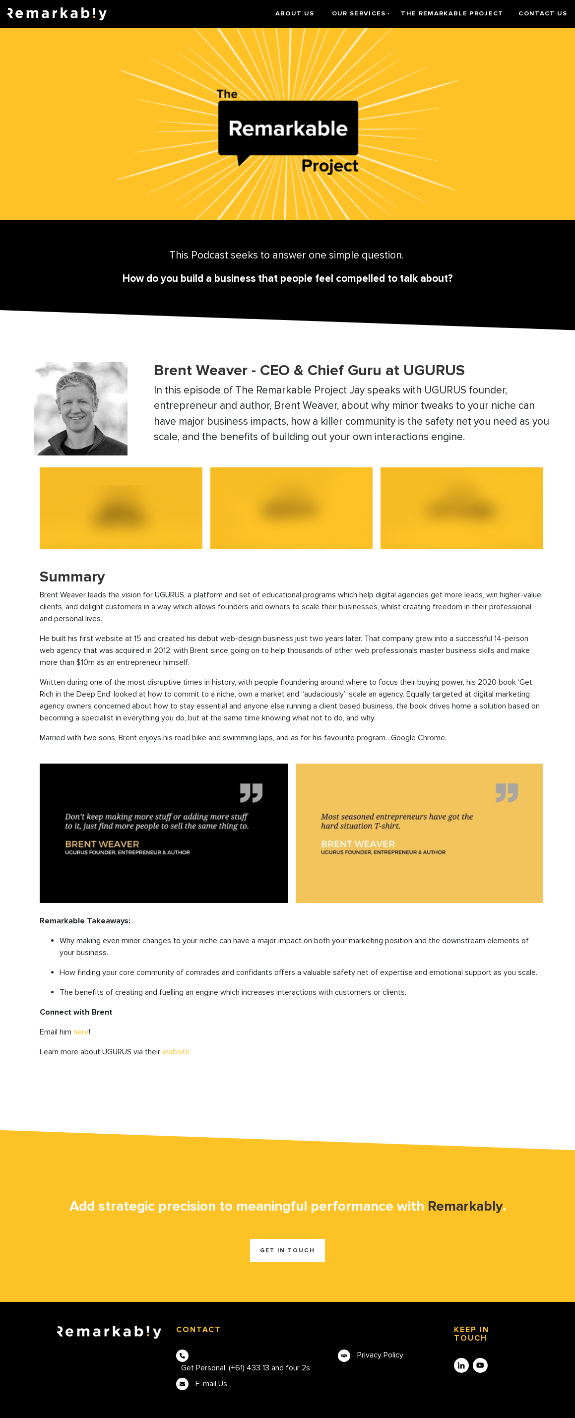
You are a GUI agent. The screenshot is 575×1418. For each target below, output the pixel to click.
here (81, 1032)
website (176, 1052)
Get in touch (287, 1250)
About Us (295, 13)
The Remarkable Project (452, 13)
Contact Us (542, 13)
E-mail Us (211, 1384)
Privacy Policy (380, 1355)
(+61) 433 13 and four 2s (269, 1368)
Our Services (359, 13)
